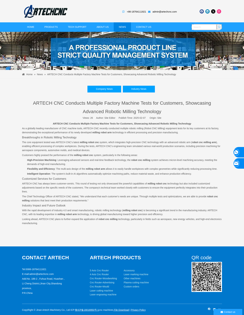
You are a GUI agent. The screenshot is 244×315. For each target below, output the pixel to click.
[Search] (204, 27)
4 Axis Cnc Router (99, 274)
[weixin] (206, 277)
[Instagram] (219, 11)
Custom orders (131, 286)
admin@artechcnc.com (164, 11)
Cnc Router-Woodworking (103, 278)
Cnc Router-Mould (99, 286)
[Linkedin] (207, 11)
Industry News (138, 89)
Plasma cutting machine (136, 282)
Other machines (132, 278)
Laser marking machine (136, 274)
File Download (121, 310)
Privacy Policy (138, 310)
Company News (104, 89)
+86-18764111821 (136, 11)
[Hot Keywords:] (219, 26)
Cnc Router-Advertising (102, 282)
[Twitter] (213, 11)
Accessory (129, 270)
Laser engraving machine (103, 294)
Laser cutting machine (101, 290)
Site (159, 118)
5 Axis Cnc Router (99, 270)
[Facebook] (202, 11)
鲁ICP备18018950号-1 (87, 310)
